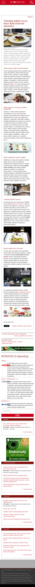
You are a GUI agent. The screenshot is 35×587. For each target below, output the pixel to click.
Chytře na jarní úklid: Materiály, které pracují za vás (16, 519)
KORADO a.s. (5, 401)
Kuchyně (20, 341)
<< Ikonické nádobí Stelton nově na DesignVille (13, 334)
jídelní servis (13, 84)
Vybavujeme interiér (7, 343)
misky (15, 89)
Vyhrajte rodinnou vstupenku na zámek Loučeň (15, 542)
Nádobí (4, 341)
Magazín (6, 529)
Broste (6, 256)
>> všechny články (27, 432)
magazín (30, 17)
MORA (3, 361)
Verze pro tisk (27, 326)
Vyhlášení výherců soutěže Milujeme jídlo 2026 (15, 511)
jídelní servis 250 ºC (18, 204)
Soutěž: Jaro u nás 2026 (9, 508)
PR (13, 322)
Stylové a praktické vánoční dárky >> (24, 335)
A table (16, 117)
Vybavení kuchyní (11, 341)
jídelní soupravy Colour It (23, 292)
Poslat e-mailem (17, 326)
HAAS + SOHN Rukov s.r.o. (9, 379)
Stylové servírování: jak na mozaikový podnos (15, 475)
